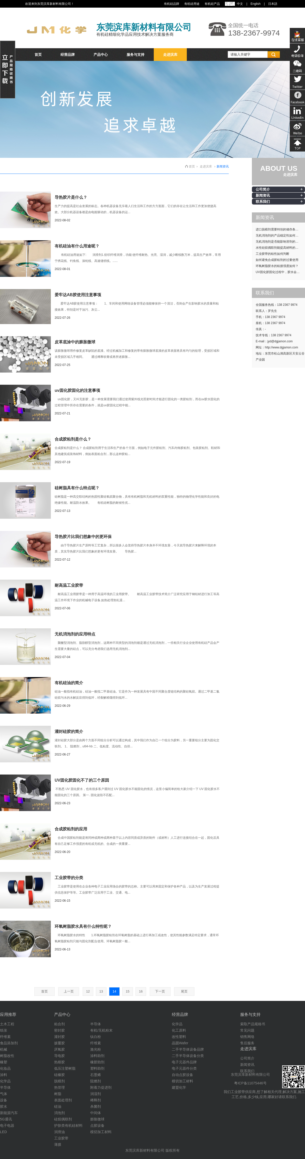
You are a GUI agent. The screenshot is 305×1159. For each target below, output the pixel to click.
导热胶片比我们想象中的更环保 (83, 536)
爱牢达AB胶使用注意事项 (78, 295)
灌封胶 (59, 1037)
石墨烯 (95, 1075)
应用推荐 (8, 1014)
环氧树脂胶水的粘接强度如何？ (277, 266)
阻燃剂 (95, 1081)
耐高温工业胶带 (69, 585)
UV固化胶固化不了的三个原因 (82, 780)
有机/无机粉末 (101, 1030)
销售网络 (247, 1037)
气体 (3, 1094)
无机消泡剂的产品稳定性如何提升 (278, 235)
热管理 (59, 1087)
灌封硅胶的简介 (69, 731)
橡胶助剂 (97, 1062)
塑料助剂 (97, 1068)
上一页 (69, 991)
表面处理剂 (63, 1100)
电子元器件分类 (184, 1068)
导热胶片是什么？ (71, 197)
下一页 (160, 991)
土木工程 (7, 1024)
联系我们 (263, 201)
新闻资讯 (263, 195)
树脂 (57, 1094)
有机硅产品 (212, 4)
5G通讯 (6, 1119)
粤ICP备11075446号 (250, 1083)
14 (114, 991)
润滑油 (59, 1132)
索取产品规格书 (252, 1024)
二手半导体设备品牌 (188, 1049)
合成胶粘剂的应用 (71, 829)
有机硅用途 (192, 4)
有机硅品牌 (171, 4)
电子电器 (7, 1125)
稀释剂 (95, 1100)
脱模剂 (59, 1081)
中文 (240, 4)
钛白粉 (95, 1037)
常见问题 (247, 1030)
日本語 (272, 4)
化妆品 (5, 1068)
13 (101, 991)
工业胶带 (61, 1138)
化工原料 (179, 1030)
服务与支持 (135, 55)
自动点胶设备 (182, 1075)
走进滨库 (170, 55)
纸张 (3, 1030)
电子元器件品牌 (184, 1062)
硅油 (57, 1106)
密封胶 (59, 1030)
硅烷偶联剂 (63, 1119)
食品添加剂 (9, 1043)
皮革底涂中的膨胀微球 (75, 342)
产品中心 (101, 55)
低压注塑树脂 (64, 1068)
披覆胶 (59, 1043)
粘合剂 (59, 1024)
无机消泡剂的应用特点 (75, 634)
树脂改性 (7, 1056)
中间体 (95, 1113)
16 (141, 991)
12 (88, 991)
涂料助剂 (97, 1056)
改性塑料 (179, 1037)
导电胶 (59, 1056)
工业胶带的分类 (69, 878)
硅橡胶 (59, 1075)
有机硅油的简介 (69, 683)
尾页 (184, 991)
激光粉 (95, 1049)
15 (127, 991)
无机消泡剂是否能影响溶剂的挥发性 (280, 241)
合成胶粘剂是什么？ (73, 439)
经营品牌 (67, 55)
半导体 (5, 1087)
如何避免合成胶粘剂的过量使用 (277, 260)
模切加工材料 (101, 1132)
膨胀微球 (97, 1119)
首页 (38, 55)
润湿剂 (95, 1094)
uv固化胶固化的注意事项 (77, 390)
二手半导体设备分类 (188, 1056)
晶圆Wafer (180, 1043)
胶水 (3, 1106)
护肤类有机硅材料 (68, 1125)
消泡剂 (59, 1113)
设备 (3, 1100)
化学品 (5, 1081)
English (256, 4)
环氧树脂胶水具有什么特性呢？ (83, 926)
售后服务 (247, 1043)
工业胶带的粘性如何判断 (272, 254)
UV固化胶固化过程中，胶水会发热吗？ (280, 272)
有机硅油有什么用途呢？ (77, 246)
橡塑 (3, 1062)
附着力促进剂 (101, 1087)
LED (3, 1132)
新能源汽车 (9, 1113)
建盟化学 (179, 1087)
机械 (3, 1049)
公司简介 (263, 189)
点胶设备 (97, 1125)
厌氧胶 (59, 1049)
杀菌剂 (95, 1106)
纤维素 (5, 1037)
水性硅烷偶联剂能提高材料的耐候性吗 (280, 247)
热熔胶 (59, 1062)
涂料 (3, 1075)
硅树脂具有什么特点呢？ (77, 488)
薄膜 (57, 1145)
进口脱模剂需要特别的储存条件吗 (278, 229)
